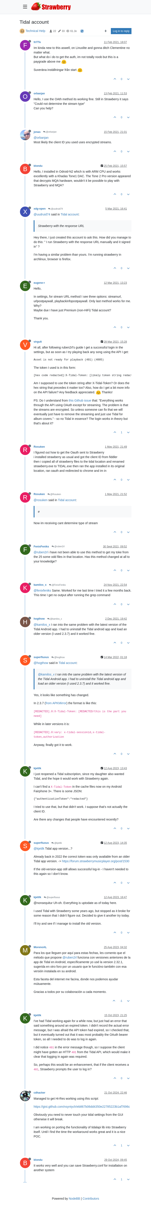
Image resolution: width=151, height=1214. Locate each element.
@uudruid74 (55, 209)
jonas (37, 131)
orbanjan (39, 93)
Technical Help (35, 31)
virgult (38, 341)
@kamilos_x (54, 619)
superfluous (41, 657)
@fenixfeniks (42, 590)
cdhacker (39, 1092)
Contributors (91, 1198)
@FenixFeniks (57, 585)
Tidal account (70, 214)
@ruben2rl (58, 546)
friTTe (37, 42)
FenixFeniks (41, 546)
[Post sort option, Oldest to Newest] (105, 31)
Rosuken (39, 446)
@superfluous (52, 897)
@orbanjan (50, 132)
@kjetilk (56, 843)
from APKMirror (56, 703)
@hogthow (58, 657)
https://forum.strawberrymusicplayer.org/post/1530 (95, 861)
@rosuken (41, 500)
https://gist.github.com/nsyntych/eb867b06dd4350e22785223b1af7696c (82, 1106)
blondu (38, 165)
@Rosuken (54, 494)
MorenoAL (40, 947)
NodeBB (74, 1198)
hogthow (39, 618)
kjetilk (37, 768)
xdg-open (40, 208)
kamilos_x (40, 584)
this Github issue (80, 400)
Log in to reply (121, 31)
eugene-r (39, 282)
